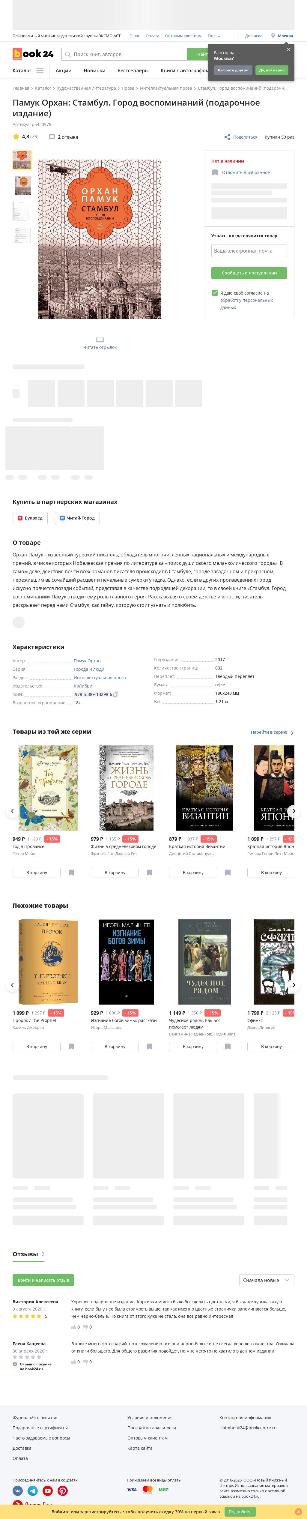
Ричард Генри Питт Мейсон (273, 853)
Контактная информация (245, 1417)
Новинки (95, 70)
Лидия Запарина (229, 1034)
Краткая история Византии (197, 846)
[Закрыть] (298, 1511)
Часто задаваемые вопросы (41, 1438)
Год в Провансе (28, 846)
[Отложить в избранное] (240, 172)
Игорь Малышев (106, 1027)
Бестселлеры (133, 70)
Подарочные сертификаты (40, 1428)
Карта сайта (140, 1448)
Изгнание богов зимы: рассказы (124, 1020)
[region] (23, 239)
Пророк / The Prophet (34, 1020)
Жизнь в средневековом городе (123, 846)
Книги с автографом (185, 70)
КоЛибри (83, 686)
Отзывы (28, 1254)
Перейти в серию (272, 732)
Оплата (152, 35)
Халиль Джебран (28, 1027)
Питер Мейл (24, 853)
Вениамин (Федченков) (190, 1034)
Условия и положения (150, 1417)
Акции (64, 70)
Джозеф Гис (126, 853)
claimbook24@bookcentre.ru (248, 1428)
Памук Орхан (87, 661)
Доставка (253, 35)
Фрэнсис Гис (102, 853)
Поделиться (241, 137)
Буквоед (30, 518)
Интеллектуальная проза (100, 677)
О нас (135, 35)
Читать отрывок (100, 342)
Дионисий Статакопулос (191, 853)
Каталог (28, 70)
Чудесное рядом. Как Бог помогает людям (194, 1023)
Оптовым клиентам (183, 35)
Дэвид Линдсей (261, 1027)
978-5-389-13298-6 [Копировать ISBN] (96, 694)
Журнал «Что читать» (35, 1417)
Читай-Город (77, 518)
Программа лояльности (151, 1428)
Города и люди (89, 669)
